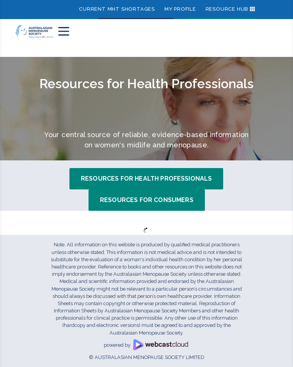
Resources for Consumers (146, 200)
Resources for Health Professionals (146, 178)
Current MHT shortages (117, 9)
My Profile (180, 9)
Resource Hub (227, 9)
